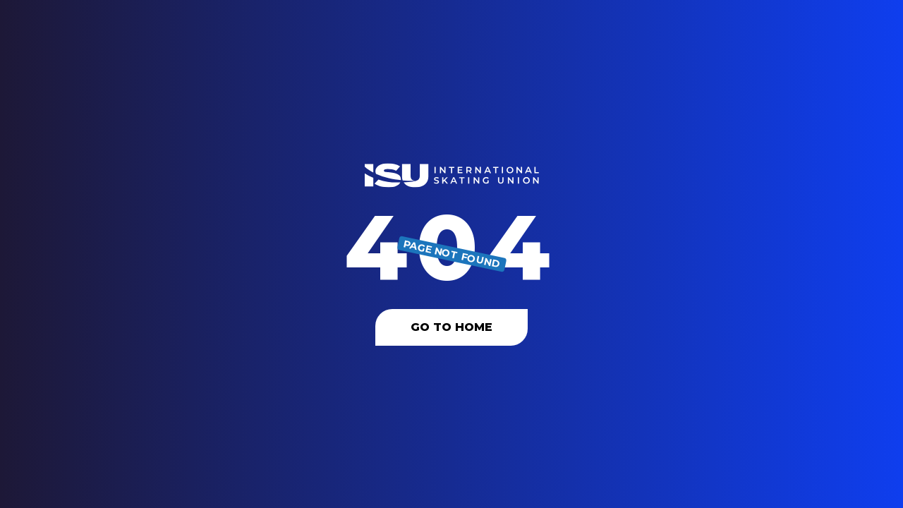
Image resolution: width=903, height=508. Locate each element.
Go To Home (451, 327)
